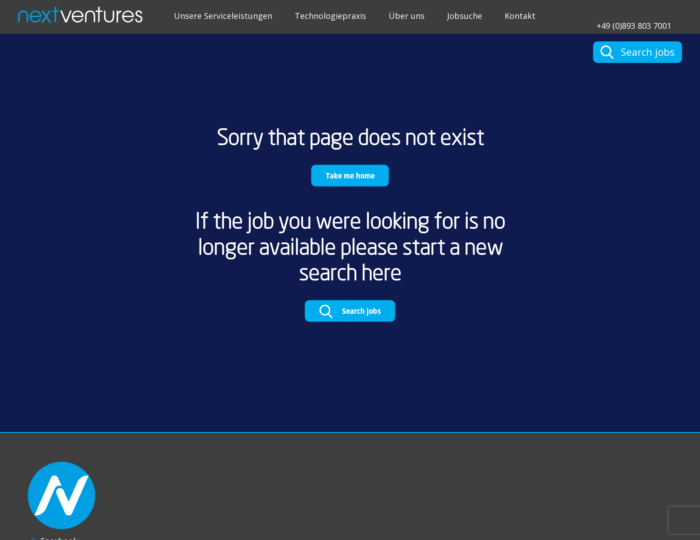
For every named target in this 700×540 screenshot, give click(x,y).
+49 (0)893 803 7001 (634, 25)
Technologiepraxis (330, 15)
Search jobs (350, 311)
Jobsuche (464, 15)
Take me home (350, 175)
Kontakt (520, 15)
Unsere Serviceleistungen (223, 15)
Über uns (407, 15)
